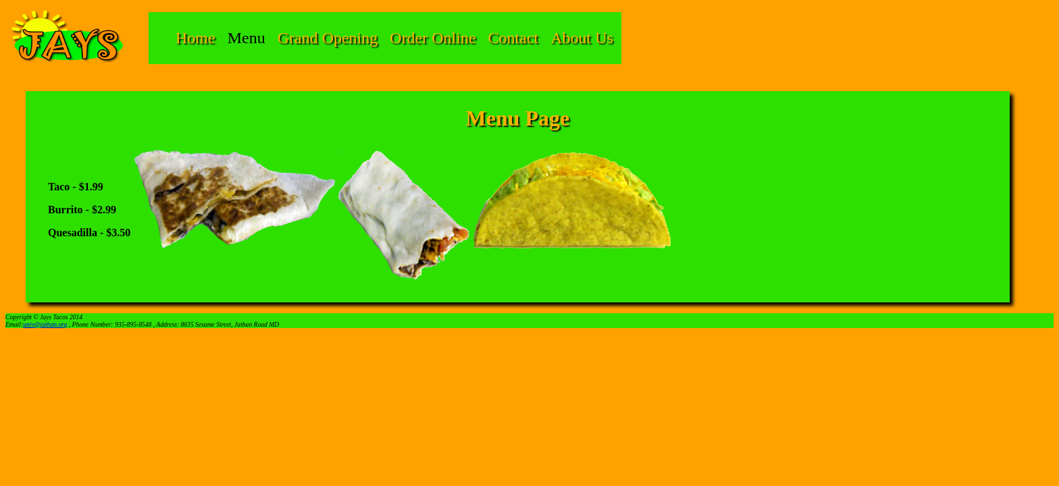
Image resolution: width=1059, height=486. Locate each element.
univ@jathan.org (45, 324)
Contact (513, 38)
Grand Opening (328, 38)
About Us (581, 38)
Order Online (432, 38)
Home (195, 38)
